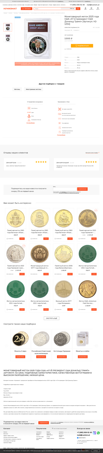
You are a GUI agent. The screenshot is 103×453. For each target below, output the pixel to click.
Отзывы (50, 4)
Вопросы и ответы (61, 436)
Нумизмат (10, 8)
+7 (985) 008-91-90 (77, 5)
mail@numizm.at (93, 5)
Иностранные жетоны (33, 89)
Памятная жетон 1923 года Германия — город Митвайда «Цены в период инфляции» (87, 231)
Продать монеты (56, 4)
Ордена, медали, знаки (9, 435)
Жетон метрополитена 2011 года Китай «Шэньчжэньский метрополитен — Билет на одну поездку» (88, 267)
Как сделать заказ (29, 4)
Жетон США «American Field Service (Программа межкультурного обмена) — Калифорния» (87, 302)
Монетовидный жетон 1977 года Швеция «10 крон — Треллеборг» (39, 267)
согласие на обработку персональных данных (69, 192)
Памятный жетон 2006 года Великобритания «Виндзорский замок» (63, 267)
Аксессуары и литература (9, 440)
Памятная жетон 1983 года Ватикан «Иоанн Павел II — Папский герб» (15, 231)
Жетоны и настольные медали (10, 437)
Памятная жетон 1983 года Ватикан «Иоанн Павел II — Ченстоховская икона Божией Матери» (39, 231)
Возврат (35, 4)
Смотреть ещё (51, 318)
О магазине (5, 4)
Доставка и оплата (12, 4)
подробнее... (61, 1)
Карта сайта (61, 438)
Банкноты (6, 433)
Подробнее (30, 123)
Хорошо (95, 450)
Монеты (5, 432)
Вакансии (61, 433)
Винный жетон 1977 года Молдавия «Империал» (63, 302)
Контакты (63, 4)
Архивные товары (8, 442)
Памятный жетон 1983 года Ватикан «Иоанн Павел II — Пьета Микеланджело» (63, 231)
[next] (96, 346)
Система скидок (21, 4)
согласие (64, 191)
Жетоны (17, 89)
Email (54, 186)
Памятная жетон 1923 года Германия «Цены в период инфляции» (15, 267)
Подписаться (82, 189)
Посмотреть (20, 356)
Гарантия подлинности (43, 4)
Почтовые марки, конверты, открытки (12, 439)
